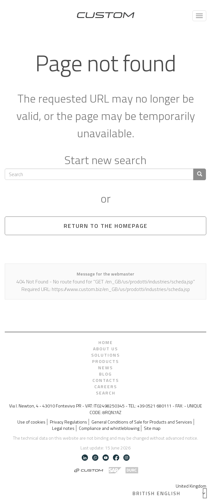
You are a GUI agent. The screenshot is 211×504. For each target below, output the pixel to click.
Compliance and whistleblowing (109, 428)
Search (105, 393)
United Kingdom (191, 486)
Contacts (105, 380)
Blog (105, 374)
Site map (152, 428)
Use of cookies (31, 422)
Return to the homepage (106, 226)
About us (105, 349)
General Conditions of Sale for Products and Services (141, 422)
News (105, 368)
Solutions (105, 355)
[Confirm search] (199, 174)
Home (105, 342)
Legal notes (63, 428)
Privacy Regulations (68, 422)
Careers (105, 386)
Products (105, 361)
